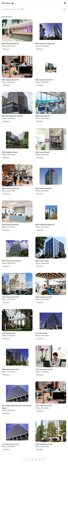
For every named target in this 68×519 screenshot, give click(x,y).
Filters (64, 9)
